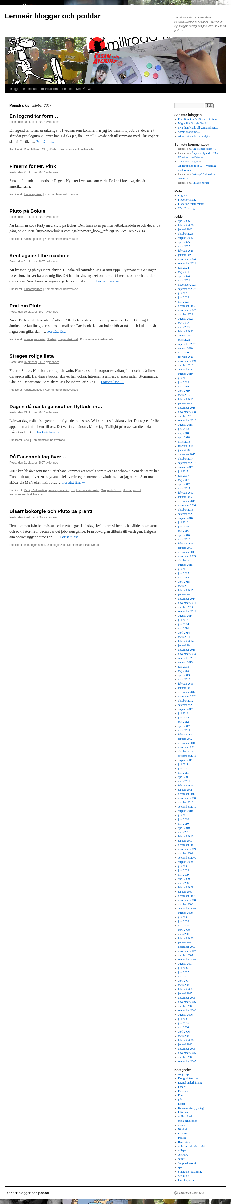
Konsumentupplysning (191, 1108)
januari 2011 (185, 789)
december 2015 (187, 552)
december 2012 (187, 692)
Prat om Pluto (25, 305)
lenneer (54, 122)
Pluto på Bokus (27, 211)
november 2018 (187, 412)
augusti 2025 (185, 238)
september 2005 (187, 1061)
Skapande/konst (68, 339)
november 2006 (187, 1002)
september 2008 (187, 908)
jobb (180, 1099)
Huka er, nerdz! (200, 182)
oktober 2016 (185, 509)
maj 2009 (183, 874)
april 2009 (184, 878)
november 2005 (187, 1053)
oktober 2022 (185, 314)
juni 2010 (183, 819)
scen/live (183, 1154)
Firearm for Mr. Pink (32, 166)
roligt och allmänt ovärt (85, 490)
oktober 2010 (185, 802)
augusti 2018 (185, 424)
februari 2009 (186, 887)
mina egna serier (34, 339)
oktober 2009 (185, 853)
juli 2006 (183, 1019)
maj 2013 (183, 671)
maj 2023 (183, 301)
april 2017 (184, 484)
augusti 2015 (185, 564)
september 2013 (187, 658)
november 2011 (187, 747)
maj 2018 (183, 433)
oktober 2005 (185, 1057)
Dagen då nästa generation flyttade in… (55, 406)
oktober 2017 (185, 458)
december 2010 (187, 794)
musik (181, 1125)
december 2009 (187, 845)
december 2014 (187, 598)
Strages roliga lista (31, 356)
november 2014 (187, 603)
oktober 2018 (185, 416)
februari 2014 (186, 641)
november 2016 (187, 505)
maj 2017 (183, 480)
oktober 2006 (185, 1006)
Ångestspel (184, 1074)
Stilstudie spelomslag (190, 1171)
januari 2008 (185, 942)
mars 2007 (184, 985)
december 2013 (187, 649)
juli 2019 (183, 378)
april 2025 (184, 242)
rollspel (182, 1150)
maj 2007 (183, 976)
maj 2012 (183, 721)
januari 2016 (185, 547)
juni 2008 (183, 921)
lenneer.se (29, 89)
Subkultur (183, 1176)
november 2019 (187, 361)
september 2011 (187, 755)
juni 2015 (183, 573)
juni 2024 (183, 267)
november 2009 (187, 849)
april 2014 (184, 632)
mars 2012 (184, 730)
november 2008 (187, 900)
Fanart (182, 1086)
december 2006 (187, 997)
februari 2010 (186, 836)
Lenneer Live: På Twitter (78, 89)
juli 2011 (183, 764)
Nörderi (53, 149)
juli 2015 (183, 569)
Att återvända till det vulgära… (196, 136)
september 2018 (187, 420)
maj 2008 (183, 925)
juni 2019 (183, 382)
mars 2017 (184, 488)
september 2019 (187, 369)
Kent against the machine (39, 255)
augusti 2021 (185, 335)
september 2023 (187, 289)
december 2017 (187, 454)
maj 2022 (183, 322)
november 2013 (187, 654)
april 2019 (184, 390)
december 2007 (187, 946)
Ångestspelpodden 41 (203, 148)
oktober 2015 (185, 560)
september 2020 (187, 344)
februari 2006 (186, 1040)
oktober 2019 (185, 365)
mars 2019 (184, 395)
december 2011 (186, 743)
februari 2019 (186, 399)
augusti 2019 (185, 373)
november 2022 (187, 310)
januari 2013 (185, 687)
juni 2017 (183, 475)
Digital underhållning (190, 1082)
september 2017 (187, 463)
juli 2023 (183, 293)
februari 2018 (186, 446)
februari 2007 (186, 989)
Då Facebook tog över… (37, 456)
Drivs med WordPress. (191, 1193)
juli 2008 (183, 917)
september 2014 (187, 611)
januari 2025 (185, 255)
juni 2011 (183, 768)
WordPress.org (186, 208)
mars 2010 (184, 832)
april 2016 (184, 535)
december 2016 (187, 501)
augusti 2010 (185, 811)
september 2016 (187, 513)
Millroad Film (39, 149)
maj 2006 (183, 1027)
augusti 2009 (185, 862)
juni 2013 (183, 666)
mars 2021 (184, 339)
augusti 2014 (185, 615)
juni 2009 (183, 870)
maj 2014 (183, 628)
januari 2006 (185, 1044)
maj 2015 (183, 577)
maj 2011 (183, 772)
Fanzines (183, 1091)
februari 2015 (186, 590)
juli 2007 (183, 968)
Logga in (183, 195)
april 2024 (184, 276)
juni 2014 (183, 624)
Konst (181, 1103)
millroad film (49, 89)
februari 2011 (186, 785)
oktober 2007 (185, 955)
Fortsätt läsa (47, 142)
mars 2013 (184, 679)
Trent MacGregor (188, 161)
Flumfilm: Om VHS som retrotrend (198, 119)
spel (26, 440)
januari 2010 (185, 840)
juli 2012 (183, 713)
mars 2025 (184, 246)
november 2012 (187, 696)
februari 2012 (186, 734)
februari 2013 (186, 683)
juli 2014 (183, 620)
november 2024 (187, 259)
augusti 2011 (185, 760)
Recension (184, 1142)
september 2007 (187, 959)
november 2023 (187, 284)
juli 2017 (183, 471)
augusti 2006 (185, 1014)
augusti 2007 (185, 963)
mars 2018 (184, 441)
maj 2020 (183, 352)
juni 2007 (183, 972)
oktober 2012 (185, 700)
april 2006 (184, 1031)
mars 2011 (184, 781)
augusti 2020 (185, 348)
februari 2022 (186, 331)
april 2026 (184, 221)
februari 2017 (186, 492)
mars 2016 (184, 539)
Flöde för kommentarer (191, 204)
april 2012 (184, 726)
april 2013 (184, 675)
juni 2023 (183, 297)
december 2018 (187, 407)
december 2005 (187, 1048)
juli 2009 (183, 866)
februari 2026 (186, 225)
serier (181, 1159)
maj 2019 (183, 386)
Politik (182, 1137)
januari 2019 (185, 403)
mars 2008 (184, 934)
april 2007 (184, 980)
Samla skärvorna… (189, 131)
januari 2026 (185, 229)
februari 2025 (186, 250)
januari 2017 (185, 496)
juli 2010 (183, 815)
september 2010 (187, 806)
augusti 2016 (185, 518)
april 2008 (184, 929)
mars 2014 (184, 637)
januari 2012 (185, 738)
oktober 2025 (185, 233)
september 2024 (187, 263)
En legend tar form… (33, 116)
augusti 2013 (185, 662)
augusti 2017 (185, 467)
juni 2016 (183, 526)
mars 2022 (184, 327)
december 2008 (187, 895)
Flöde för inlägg (187, 199)
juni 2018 (183, 429)
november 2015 (187, 556)
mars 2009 (184, 883)
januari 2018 (185, 450)
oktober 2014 (185, 607)
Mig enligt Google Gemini (193, 123)
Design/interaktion (35, 490)
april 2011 (184, 777)
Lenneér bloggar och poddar (53, 16)
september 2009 (187, 857)
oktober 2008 (185, 904)
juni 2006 (183, 1023)
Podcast (182, 1133)
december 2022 (187, 305)
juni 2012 (183, 717)
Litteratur (183, 1112)
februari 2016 (186, 543)
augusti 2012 (185, 709)
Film (27, 149)
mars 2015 (184, 586)
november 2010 (187, 798)
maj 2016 (183, 530)
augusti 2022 (185, 318)
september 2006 (187, 1010)
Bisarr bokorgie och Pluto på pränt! (50, 511)
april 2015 (184, 581)
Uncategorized (33, 194)
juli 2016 (183, 522)
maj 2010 (183, 823)
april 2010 (184, 828)
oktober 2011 (185, 751)
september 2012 (187, 704)
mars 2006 (184, 1036)
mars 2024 (184, 280)
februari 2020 (186, 356)
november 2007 (187, 951)
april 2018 (184, 437)
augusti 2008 (185, 912)
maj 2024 (183, 272)
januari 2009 (185, 891)
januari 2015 (185, 594)
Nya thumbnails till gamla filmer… (198, 127)
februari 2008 (186, 938)
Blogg (14, 89)
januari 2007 (185, 993)
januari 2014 (185, 645)
